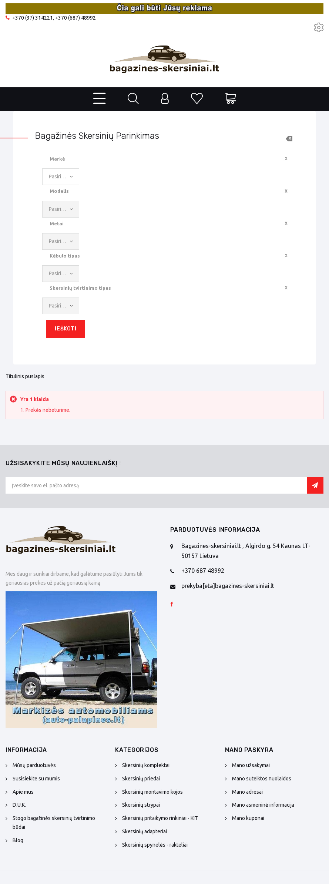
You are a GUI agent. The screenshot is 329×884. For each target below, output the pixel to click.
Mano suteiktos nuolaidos (261, 779)
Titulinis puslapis (25, 376)
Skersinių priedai (141, 779)
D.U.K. (19, 805)
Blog (18, 840)
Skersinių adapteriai (144, 831)
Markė (57, 158)
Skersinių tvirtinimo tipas (80, 287)
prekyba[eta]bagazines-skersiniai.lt (227, 585)
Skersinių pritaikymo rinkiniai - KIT (160, 818)
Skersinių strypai (141, 805)
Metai (57, 223)
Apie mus (23, 792)
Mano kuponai (248, 818)
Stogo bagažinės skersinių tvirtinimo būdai (54, 822)
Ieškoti (65, 329)
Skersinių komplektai (145, 765)
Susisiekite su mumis (36, 779)
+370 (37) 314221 (32, 18)
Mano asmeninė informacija (263, 805)
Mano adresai (247, 792)
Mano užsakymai (251, 765)
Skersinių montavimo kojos (152, 792)
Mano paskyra (249, 749)
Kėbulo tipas (65, 255)
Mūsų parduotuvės (34, 765)
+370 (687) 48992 (75, 18)
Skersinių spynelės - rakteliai (155, 845)
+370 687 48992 (202, 570)
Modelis (59, 191)
